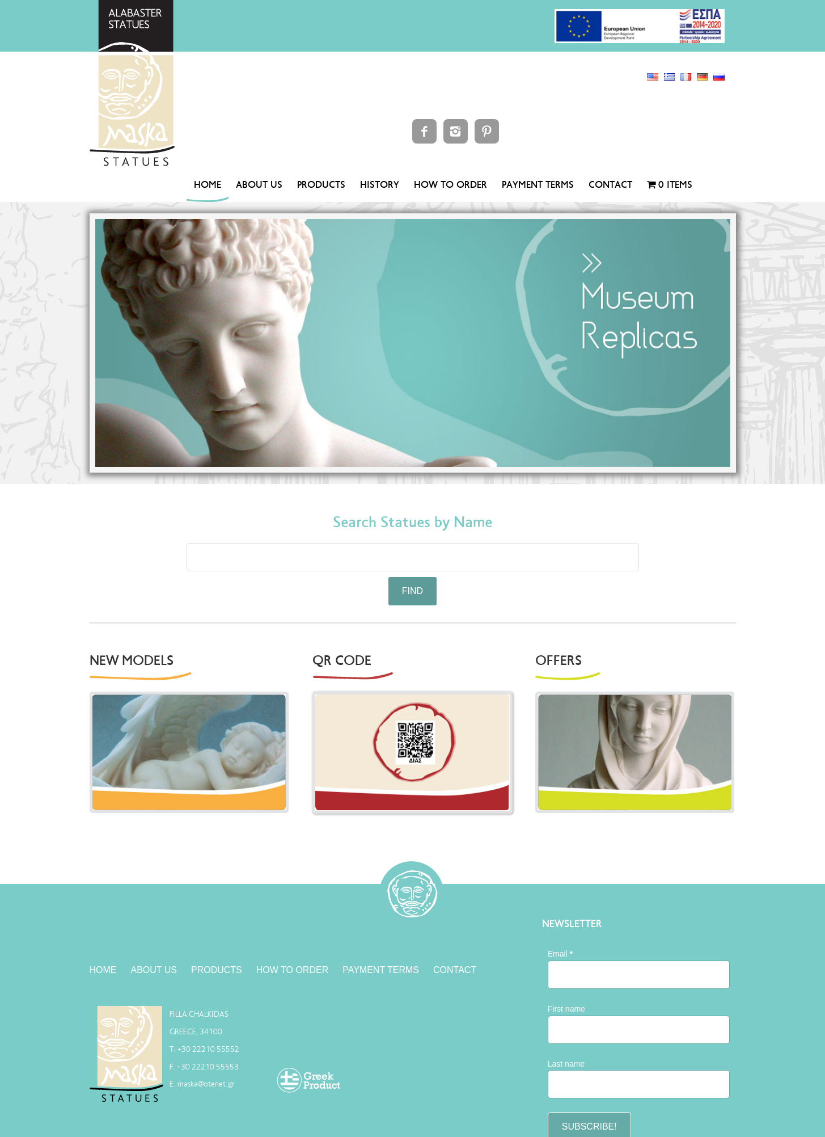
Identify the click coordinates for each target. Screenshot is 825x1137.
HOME (207, 184)
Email (560, 953)
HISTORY (379, 184)
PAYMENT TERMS (538, 184)
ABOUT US (259, 184)
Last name (566, 1063)
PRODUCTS (321, 184)
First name (566, 1008)
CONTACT (610, 184)
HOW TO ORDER (450, 184)
